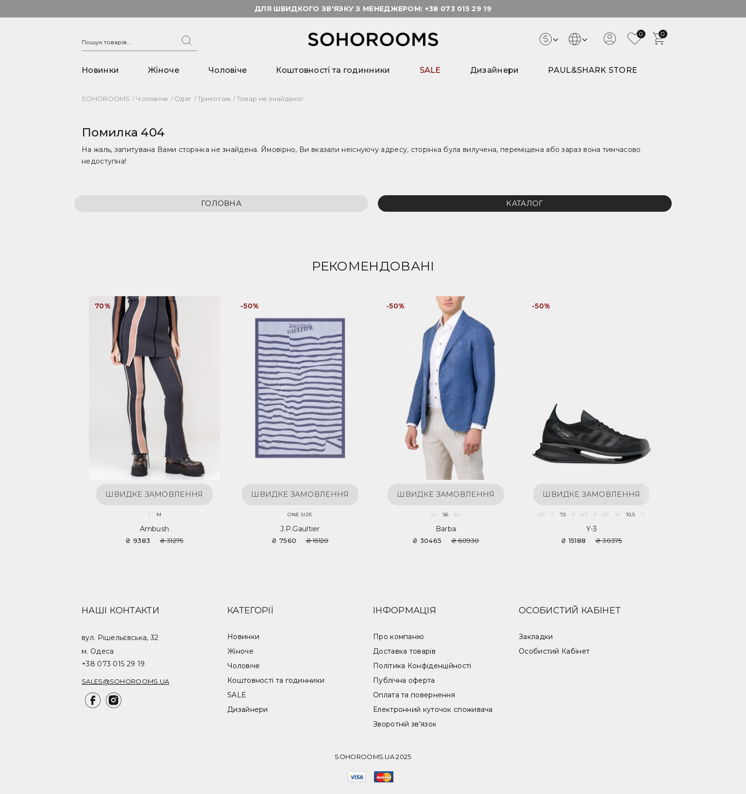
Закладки (536, 636)
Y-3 (591, 528)
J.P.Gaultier (300, 528)
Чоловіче (227, 70)
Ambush (155, 528)
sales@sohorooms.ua (125, 681)
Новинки (100, 70)
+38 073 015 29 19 (458, 8)
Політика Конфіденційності (422, 665)
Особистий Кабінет (554, 651)
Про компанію (398, 636)
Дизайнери (494, 70)
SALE (430, 70)
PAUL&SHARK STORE (592, 70)
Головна (221, 203)
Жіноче (163, 70)
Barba (446, 528)
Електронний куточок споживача (433, 709)
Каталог (524, 203)
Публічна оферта (404, 680)
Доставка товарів (404, 651)
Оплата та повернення (414, 695)
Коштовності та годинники (333, 70)
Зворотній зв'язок (405, 724)
